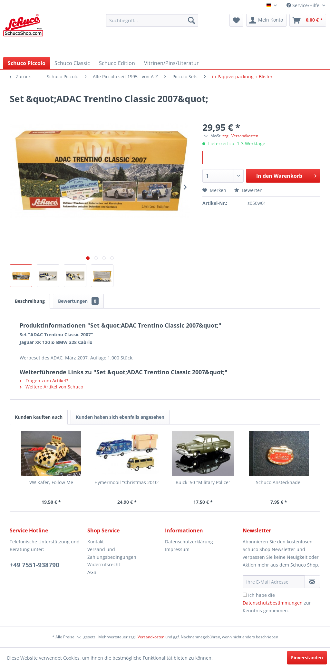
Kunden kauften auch (39, 417)
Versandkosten (151, 637)
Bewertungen (78, 301)
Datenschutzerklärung (189, 542)
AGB (91, 572)
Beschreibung (30, 301)
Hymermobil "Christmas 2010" (127, 482)
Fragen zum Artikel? (44, 380)
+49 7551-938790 (34, 565)
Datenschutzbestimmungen (273, 603)
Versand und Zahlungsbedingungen (111, 553)
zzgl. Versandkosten (240, 135)
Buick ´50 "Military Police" (203, 482)
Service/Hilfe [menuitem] (303, 5)
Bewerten (248, 190)
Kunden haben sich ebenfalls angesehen (120, 417)
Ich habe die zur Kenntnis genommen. (277, 603)
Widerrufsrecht (103, 564)
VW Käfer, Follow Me (51, 482)
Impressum (177, 549)
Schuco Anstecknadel (279, 482)
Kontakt (95, 542)
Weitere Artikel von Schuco (51, 387)
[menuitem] (152, 20)
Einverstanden (307, 657)
